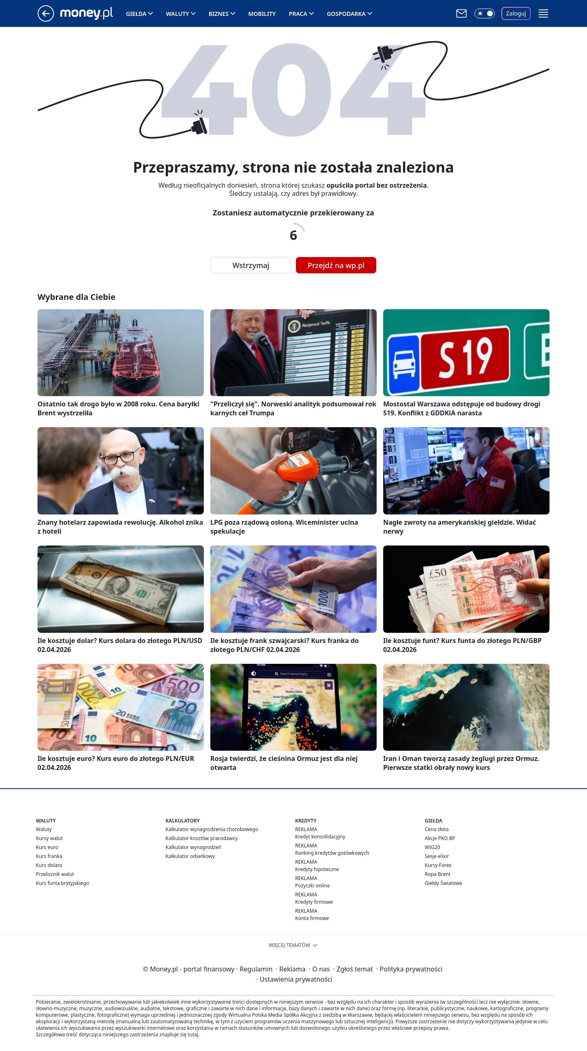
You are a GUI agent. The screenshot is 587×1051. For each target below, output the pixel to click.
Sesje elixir (437, 856)
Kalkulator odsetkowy (190, 856)
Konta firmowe (312, 918)
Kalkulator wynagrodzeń (193, 847)
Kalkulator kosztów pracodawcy (202, 838)
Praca (298, 14)
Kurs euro (47, 847)
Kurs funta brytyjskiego (62, 883)
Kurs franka (49, 856)
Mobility (262, 14)
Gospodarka (346, 14)
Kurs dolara (49, 865)
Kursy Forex (438, 865)
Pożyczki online (312, 885)
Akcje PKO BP (440, 838)
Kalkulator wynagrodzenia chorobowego (212, 829)
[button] (543, 13)
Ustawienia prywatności (294, 979)
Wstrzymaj (250, 265)
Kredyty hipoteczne (317, 869)
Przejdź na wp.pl (336, 265)
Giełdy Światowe (443, 883)
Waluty (177, 14)
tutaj (193, 1034)
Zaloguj (516, 13)
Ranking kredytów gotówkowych (332, 852)
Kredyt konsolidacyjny (320, 836)
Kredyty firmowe (314, 901)
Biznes (219, 14)
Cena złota (437, 829)
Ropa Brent (437, 874)
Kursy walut (49, 838)
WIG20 (432, 847)
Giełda (136, 14)
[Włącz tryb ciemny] (484, 13)
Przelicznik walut (55, 874)
